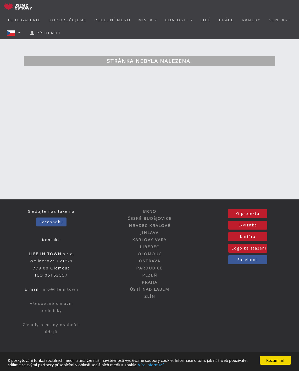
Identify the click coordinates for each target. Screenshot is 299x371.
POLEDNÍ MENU (112, 19)
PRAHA (149, 282)
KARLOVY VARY (149, 239)
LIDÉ (205, 19)
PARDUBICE (149, 268)
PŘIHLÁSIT (45, 32)
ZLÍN (149, 296)
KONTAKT (279, 19)
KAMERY (251, 19)
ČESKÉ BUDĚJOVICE (150, 218)
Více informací (151, 365)
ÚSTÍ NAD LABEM (149, 289)
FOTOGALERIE (24, 19)
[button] (15, 32)
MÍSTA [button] (147, 19)
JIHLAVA (149, 232)
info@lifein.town (60, 289)
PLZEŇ (149, 275)
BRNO (149, 211)
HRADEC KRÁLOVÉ (149, 225)
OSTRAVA (149, 260)
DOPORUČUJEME (67, 19)
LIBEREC (149, 246)
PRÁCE (226, 19)
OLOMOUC (150, 253)
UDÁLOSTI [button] (178, 19)
